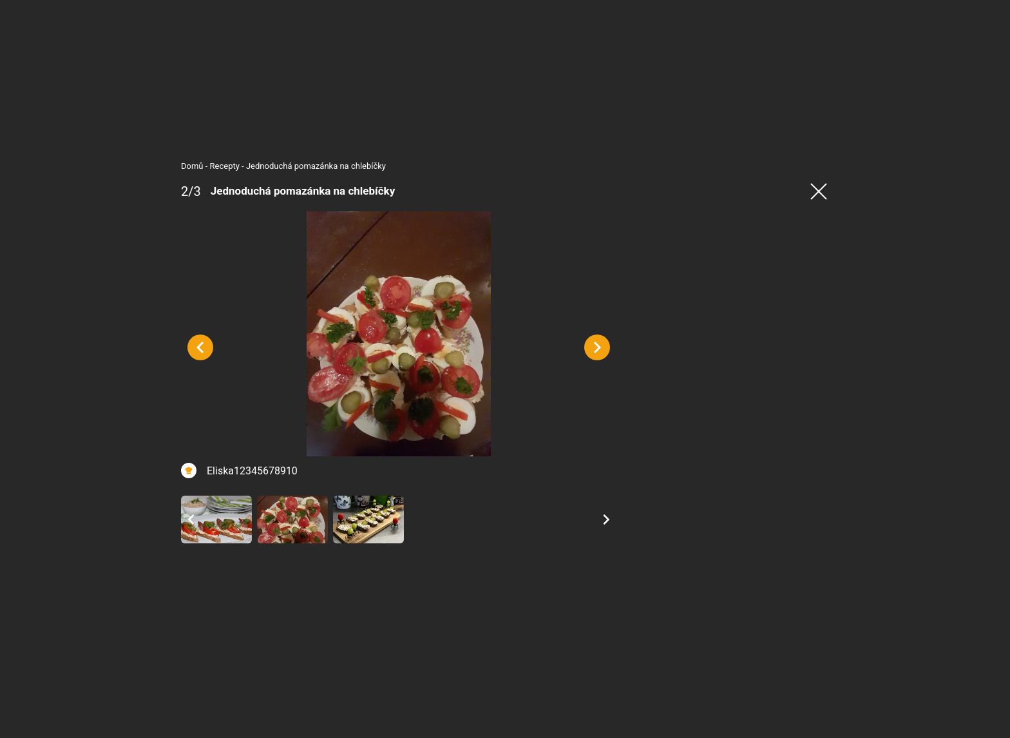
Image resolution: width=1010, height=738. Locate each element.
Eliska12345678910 (247, 476)
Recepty (220, 166)
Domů (187, 166)
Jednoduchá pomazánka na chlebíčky (311, 166)
